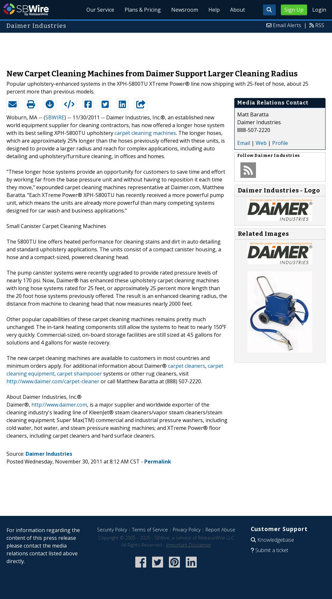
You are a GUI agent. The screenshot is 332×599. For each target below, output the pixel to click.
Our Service (100, 9)
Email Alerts (287, 25)
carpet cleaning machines (145, 132)
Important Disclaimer (188, 545)
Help (214, 9)
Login (319, 9)
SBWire (26, 9)
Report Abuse (220, 530)
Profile (280, 143)
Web (261, 143)
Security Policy (112, 530)
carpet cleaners (186, 365)
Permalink (157, 461)
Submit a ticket (271, 550)
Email (243, 143)
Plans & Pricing (143, 9)
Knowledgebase (275, 539)
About (237, 9)
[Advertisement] (166, 47)
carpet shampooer (79, 373)
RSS (319, 25)
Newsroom (184, 9)
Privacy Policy (187, 530)
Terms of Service (150, 530)
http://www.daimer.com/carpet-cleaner (52, 381)
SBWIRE (54, 117)
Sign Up (294, 9)
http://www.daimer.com (59, 404)
